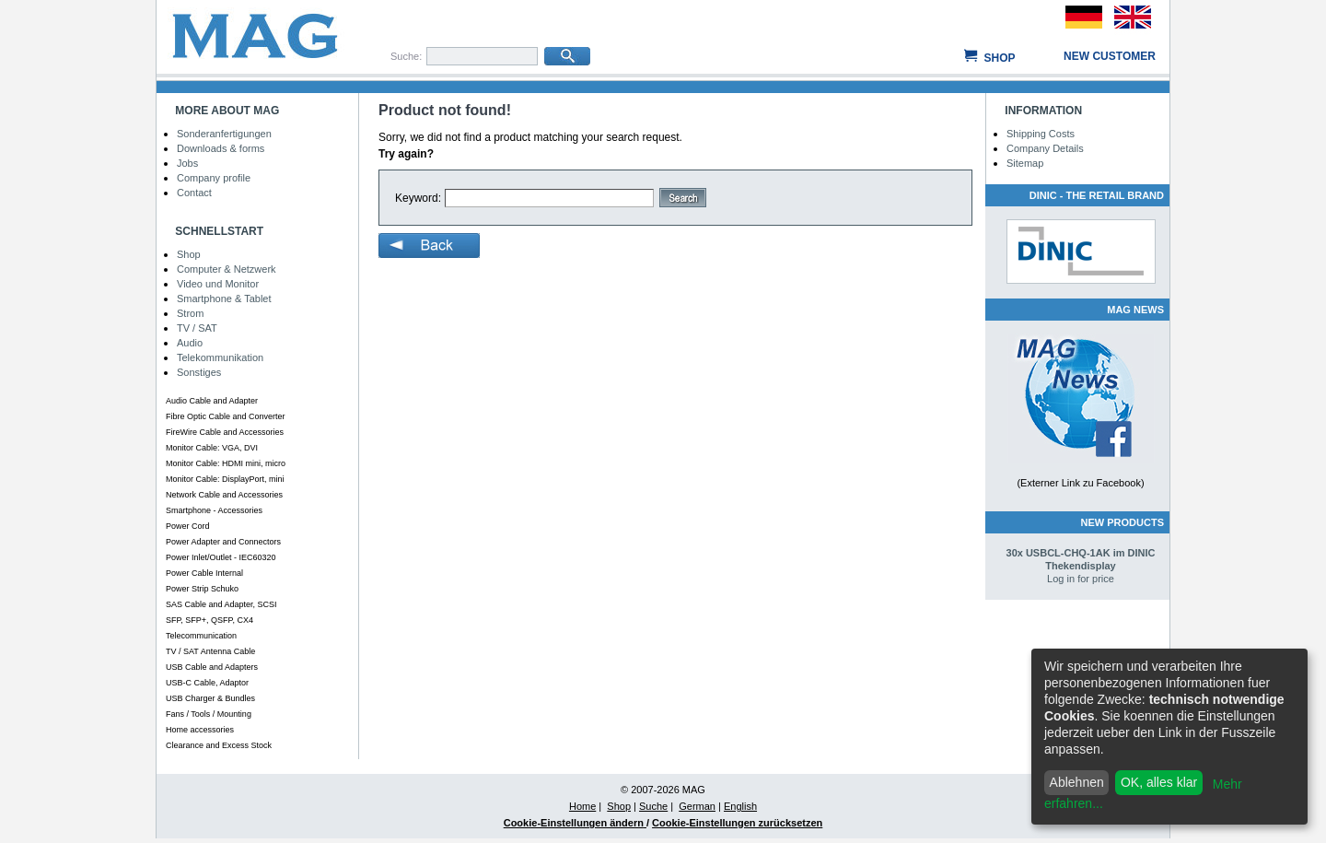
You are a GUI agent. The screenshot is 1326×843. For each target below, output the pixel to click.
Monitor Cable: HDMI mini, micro (225, 463)
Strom (190, 313)
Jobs (187, 163)
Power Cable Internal (204, 573)
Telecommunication (201, 635)
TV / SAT (197, 328)
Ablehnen (1077, 782)
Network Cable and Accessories (224, 494)
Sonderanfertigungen (224, 133)
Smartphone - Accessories (214, 510)
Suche (653, 806)
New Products (1122, 522)
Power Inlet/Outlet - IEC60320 (221, 557)
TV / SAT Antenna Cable (210, 651)
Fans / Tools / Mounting (208, 714)
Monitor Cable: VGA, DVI (212, 447)
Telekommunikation (220, 357)
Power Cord (188, 526)
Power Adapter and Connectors (223, 541)
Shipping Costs (1040, 133)
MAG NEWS (1135, 309)
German (697, 806)
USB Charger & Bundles (210, 698)
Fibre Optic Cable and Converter (225, 416)
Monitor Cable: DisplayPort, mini (225, 479)
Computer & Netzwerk (226, 269)
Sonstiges (199, 372)
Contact (194, 192)
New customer (1110, 56)
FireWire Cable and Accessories (225, 432)
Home (582, 806)
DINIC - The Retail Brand (1096, 195)
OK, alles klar (1159, 782)
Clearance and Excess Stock (219, 745)
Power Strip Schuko (202, 588)
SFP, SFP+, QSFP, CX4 (209, 620)
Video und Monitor (218, 283)
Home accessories (200, 729)
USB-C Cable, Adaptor (207, 682)
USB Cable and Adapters (212, 667)
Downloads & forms (220, 148)
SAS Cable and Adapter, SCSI (221, 604)
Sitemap (1024, 163)
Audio (190, 342)
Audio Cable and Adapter (212, 400)
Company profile (213, 177)
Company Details (1045, 148)
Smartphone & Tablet (224, 298)
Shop (999, 58)
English (740, 806)
